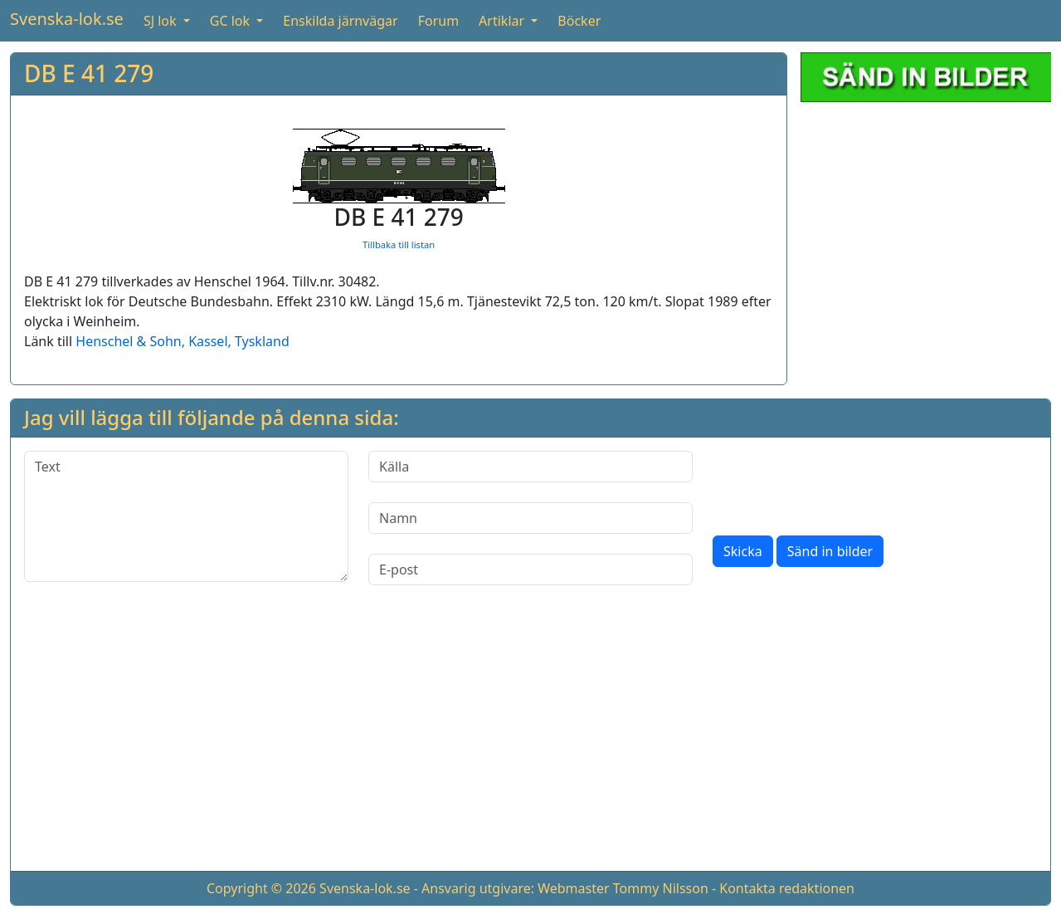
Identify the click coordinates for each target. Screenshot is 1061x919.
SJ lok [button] (162, 21)
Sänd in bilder (830, 551)
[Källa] (530, 466)
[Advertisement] (531, 741)
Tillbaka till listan (399, 244)
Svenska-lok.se (67, 18)
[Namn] (530, 518)
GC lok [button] (231, 21)
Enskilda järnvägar (340, 21)
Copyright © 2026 (261, 888)
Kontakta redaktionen (786, 888)
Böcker (579, 21)
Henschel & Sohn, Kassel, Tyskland (182, 341)
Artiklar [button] (503, 21)
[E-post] (530, 569)
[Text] (186, 516)
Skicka (742, 551)
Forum (438, 21)
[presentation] (839, 483)
